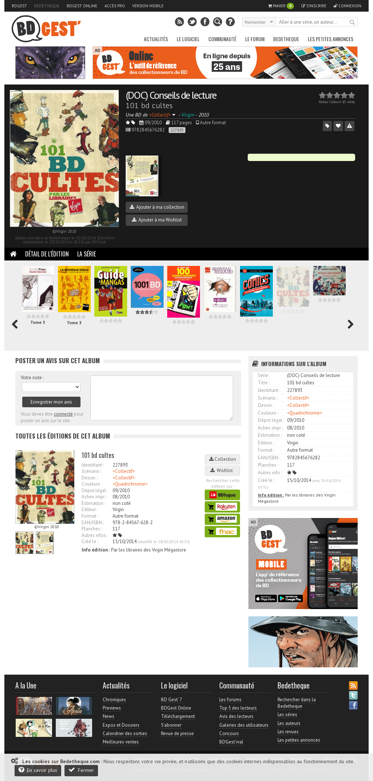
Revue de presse (177, 733)
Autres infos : (95, 535)
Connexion (347, 5)
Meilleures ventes (121, 742)
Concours (229, 733)
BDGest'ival (231, 742)
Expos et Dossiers (121, 725)
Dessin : (89, 478)
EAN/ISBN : (93, 522)
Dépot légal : (95, 490)
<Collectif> (124, 471)
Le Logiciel (188, 39)
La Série (86, 254)
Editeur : (90, 509)
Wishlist (222, 470)
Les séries (287, 714)
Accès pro (115, 5)
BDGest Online (82, 5)
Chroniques (114, 699)
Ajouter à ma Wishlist (157, 220)
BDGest (19, 5)
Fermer (81, 769)
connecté (63, 414)
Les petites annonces (330, 39)
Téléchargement (178, 716)
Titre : (264, 383)
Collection (222, 459)
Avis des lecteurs (236, 716)
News (108, 716)
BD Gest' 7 (171, 699)
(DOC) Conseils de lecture (171, 95)
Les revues (288, 732)
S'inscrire (313, 5)
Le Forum (254, 39)
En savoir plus (38, 769)
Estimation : (93, 503)
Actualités (156, 39)
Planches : (92, 529)
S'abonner (171, 725)
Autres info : (270, 473)
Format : (90, 516)
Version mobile (148, 5)
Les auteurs (289, 723)
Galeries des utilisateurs (243, 725)
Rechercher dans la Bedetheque (297, 702)
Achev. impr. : (94, 497)
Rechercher (353, 22)
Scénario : (91, 471)
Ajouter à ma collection (157, 207)
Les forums (230, 699)
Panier (281, 6)
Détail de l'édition (47, 254)
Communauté (222, 39)
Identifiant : (93, 465)
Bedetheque (46, 5)
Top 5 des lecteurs (238, 708)
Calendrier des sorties (125, 733)
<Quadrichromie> (130, 484)
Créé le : (90, 541)
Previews (112, 708)
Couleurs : (92, 484)
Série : (264, 375)
